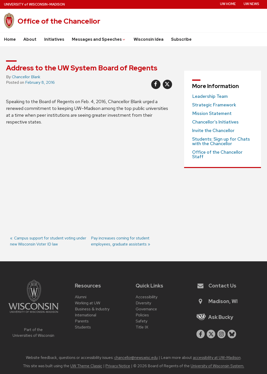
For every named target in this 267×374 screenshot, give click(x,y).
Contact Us (216, 285)
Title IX (142, 327)
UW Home (228, 4)
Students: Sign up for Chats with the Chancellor (221, 141)
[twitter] (211, 334)
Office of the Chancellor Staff (217, 154)
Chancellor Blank (26, 76)
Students (83, 327)
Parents (82, 321)
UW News (251, 4)
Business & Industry (92, 309)
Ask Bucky (215, 317)
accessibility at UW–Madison (217, 357)
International (85, 315)
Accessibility (146, 297)
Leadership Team (210, 96)
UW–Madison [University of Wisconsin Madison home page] (34, 4)
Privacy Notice (117, 365)
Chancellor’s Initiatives (215, 122)
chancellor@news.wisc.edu (136, 357)
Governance (146, 309)
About (29, 39)
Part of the (33, 332)
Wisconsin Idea (149, 39)
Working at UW (87, 303)
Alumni (80, 297)
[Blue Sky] (232, 334)
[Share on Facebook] (156, 84)
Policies (142, 315)
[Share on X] (167, 84)
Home (10, 39)
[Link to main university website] (33, 313)
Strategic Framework (214, 105)
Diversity (143, 303)
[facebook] (200, 334)
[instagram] (221, 334)
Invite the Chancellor (213, 130)
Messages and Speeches (99, 39)
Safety (141, 321)
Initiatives (54, 39)
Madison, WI (217, 301)
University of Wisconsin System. (217, 365)
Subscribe (181, 39)
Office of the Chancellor (59, 21)
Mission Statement (212, 113)
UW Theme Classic (86, 365)
